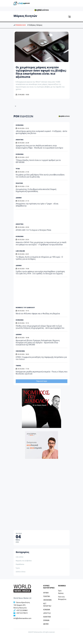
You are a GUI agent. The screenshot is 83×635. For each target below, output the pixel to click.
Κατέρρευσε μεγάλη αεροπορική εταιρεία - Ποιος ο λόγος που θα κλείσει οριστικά (41, 372)
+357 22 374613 (21, 613)
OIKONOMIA (47, 600)
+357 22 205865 (21, 610)
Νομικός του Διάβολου (24, 561)
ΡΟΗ (23, 116)
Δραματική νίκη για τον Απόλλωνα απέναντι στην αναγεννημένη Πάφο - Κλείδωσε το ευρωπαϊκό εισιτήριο (39, 146)
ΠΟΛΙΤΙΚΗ (19, 183)
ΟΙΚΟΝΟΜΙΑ (20, 351)
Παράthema (20, 564)
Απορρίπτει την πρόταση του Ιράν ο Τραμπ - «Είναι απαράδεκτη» (37, 204)
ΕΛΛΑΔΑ (46, 620)
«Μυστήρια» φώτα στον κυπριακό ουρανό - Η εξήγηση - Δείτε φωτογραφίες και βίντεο (41, 132)
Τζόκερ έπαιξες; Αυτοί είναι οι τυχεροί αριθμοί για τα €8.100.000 (38, 161)
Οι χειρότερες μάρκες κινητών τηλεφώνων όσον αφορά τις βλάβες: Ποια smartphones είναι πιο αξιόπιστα (41, 72)
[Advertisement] (32, 217)
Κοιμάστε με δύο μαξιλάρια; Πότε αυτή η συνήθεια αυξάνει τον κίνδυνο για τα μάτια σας (40, 175)
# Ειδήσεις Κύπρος (34, 25)
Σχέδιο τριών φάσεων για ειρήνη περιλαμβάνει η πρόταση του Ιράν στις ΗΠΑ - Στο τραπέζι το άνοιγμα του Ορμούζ (40, 272)
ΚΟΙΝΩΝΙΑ (19, 125)
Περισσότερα (41, 381)
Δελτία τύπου (20, 572)
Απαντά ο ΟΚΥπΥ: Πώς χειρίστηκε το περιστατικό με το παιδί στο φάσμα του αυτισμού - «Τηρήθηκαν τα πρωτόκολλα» (41, 243)
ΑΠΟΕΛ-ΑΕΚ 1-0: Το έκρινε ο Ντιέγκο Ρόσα (33, 230)
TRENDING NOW (20, 25)
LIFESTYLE (47, 613)
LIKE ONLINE (20, 251)
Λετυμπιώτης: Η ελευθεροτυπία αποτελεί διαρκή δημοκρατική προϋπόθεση (36, 190)
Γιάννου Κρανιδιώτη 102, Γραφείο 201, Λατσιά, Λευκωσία (22, 605)
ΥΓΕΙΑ (18, 169)
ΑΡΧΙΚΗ (46, 593)
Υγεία (18, 568)
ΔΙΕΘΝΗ (19, 198)
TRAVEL (18, 366)
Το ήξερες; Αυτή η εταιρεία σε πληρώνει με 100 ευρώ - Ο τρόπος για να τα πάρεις (39, 258)
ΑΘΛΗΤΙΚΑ (19, 140)
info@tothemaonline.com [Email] (22, 618)
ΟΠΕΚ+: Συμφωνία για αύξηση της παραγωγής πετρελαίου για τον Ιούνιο (41, 358)
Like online (19, 557)
